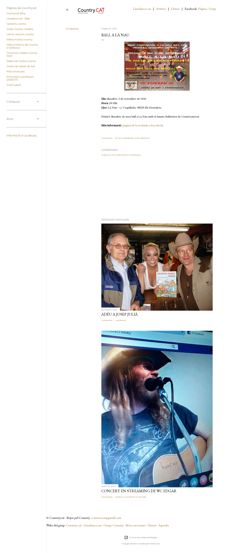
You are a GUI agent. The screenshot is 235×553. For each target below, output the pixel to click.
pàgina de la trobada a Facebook (142, 125)
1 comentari (120, 320)
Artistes (161, 9)
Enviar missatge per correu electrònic (132, 138)
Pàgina (202, 9)
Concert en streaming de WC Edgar (139, 490)
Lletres (175, 9)
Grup (212, 9)
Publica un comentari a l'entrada (121, 155)
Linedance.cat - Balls (18, 18)
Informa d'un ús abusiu (22, 135)
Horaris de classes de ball (21, 66)
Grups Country (113, 525)
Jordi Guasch (14, 85)
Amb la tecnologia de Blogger (140, 537)
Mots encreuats (136, 525)
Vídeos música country (19, 39)
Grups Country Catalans (20, 29)
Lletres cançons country (20, 34)
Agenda (163, 525)
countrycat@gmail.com (106, 518)
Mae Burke (154, 543)
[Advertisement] (157, 187)
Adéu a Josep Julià (119, 314)
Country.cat (74, 525)
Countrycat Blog (16, 13)
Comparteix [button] (72, 28)
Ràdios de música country (21, 61)
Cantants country (16, 23)
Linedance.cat (142, 9)
